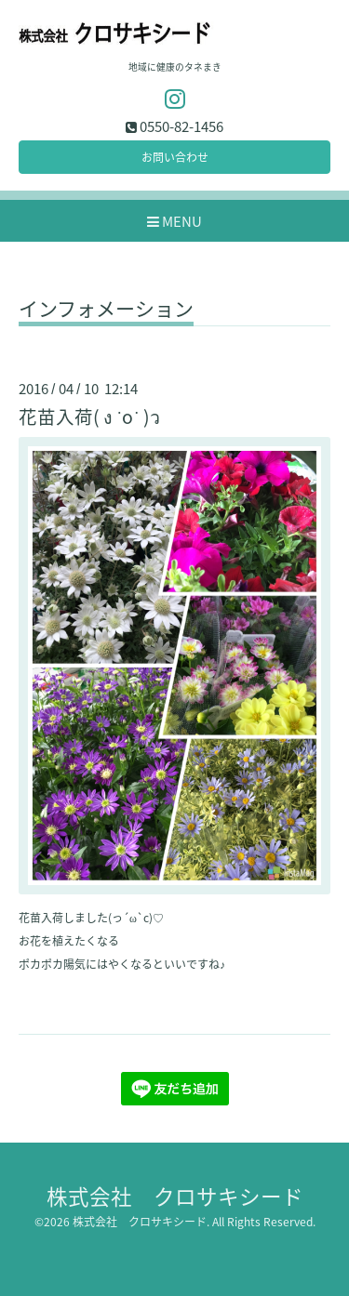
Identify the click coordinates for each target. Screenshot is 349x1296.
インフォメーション (106, 310)
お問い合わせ (174, 157)
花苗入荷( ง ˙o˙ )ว (89, 416)
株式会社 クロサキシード (175, 1196)
